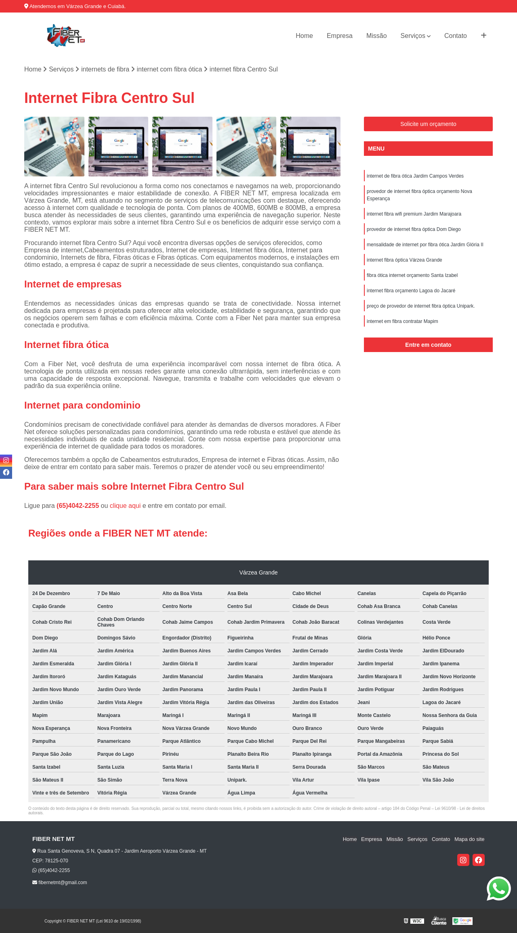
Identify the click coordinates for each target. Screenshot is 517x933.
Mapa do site (469, 839)
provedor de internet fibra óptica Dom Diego (414, 229)
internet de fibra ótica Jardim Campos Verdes (415, 176)
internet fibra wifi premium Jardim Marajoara (414, 214)
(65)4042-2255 (79, 505)
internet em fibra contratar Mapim (402, 321)
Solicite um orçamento (428, 124)
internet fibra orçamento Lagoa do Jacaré (411, 291)
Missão (376, 35)
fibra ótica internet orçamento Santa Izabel (412, 275)
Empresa (340, 35)
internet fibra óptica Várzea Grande (404, 260)
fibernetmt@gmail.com (59, 883)
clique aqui (125, 505)
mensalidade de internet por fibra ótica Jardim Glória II (425, 244)
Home (304, 35)
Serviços (413, 35)
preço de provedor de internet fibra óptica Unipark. (421, 306)
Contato (455, 35)
